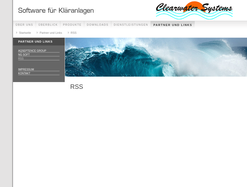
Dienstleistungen (131, 24)
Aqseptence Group (32, 50)
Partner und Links (172, 24)
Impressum (26, 69)
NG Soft (24, 54)
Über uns (24, 24)
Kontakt (24, 73)
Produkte (72, 24)
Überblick (48, 24)
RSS (74, 32)
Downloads (98, 24)
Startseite (25, 32)
